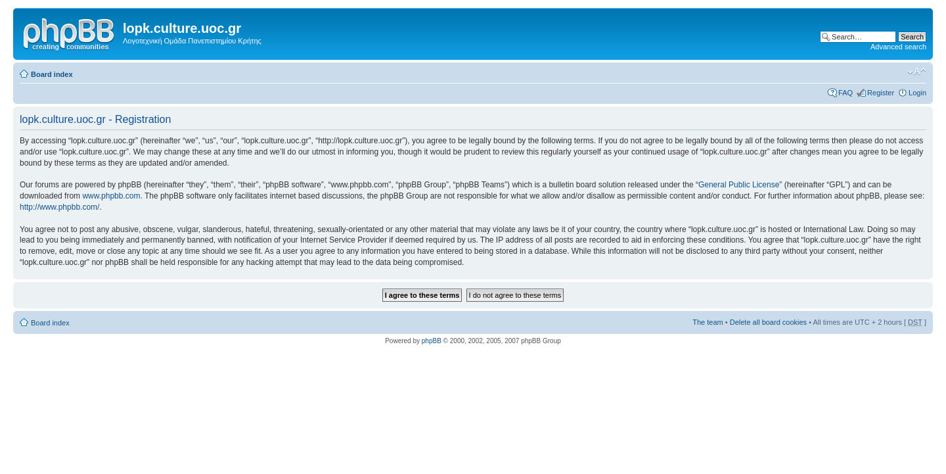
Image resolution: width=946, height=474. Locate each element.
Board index (52, 74)
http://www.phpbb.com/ (59, 207)
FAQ (845, 93)
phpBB (431, 340)
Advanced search (898, 47)
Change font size (916, 72)
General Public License (738, 184)
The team (707, 322)
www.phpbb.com (111, 196)
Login (917, 93)
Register (880, 93)
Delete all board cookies (768, 322)
